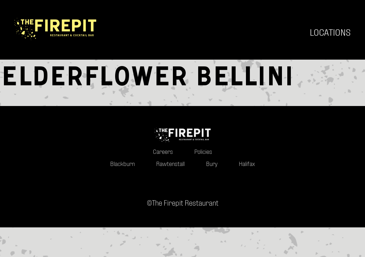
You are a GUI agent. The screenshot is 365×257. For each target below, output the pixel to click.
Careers (163, 160)
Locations (330, 32)
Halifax (247, 173)
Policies (203, 160)
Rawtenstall (170, 173)
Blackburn (122, 173)
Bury (211, 173)
